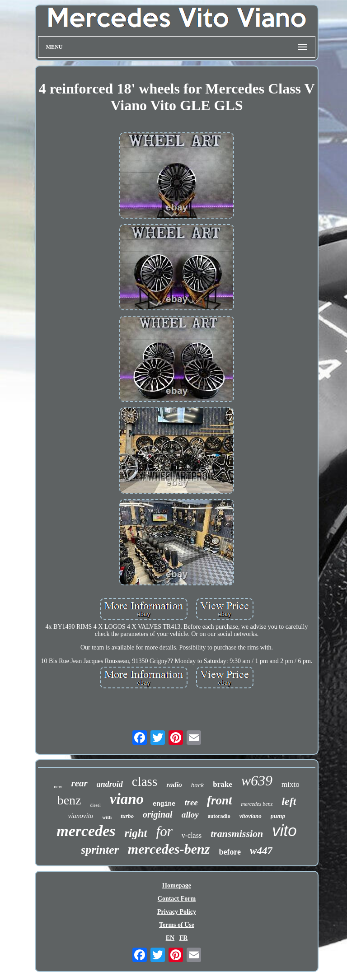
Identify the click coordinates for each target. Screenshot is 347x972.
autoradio (219, 816)
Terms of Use (176, 924)
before (230, 851)
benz (69, 800)
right (135, 833)
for (164, 831)
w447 (261, 850)
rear (79, 783)
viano (127, 799)
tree (191, 802)
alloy (190, 814)
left (288, 801)
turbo (127, 816)
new (58, 786)
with (107, 817)
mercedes (85, 830)
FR (183, 938)
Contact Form (177, 898)
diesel (95, 805)
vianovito (81, 815)
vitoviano (250, 816)
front (219, 800)
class (144, 781)
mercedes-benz (169, 848)
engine (164, 804)
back (197, 785)
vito (284, 830)
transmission (237, 833)
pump (278, 816)
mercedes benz (256, 804)
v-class (192, 835)
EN (170, 938)
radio (174, 785)
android (110, 784)
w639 (256, 780)
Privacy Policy (176, 911)
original (158, 814)
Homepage (176, 885)
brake (222, 784)
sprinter (100, 849)
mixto (290, 784)
